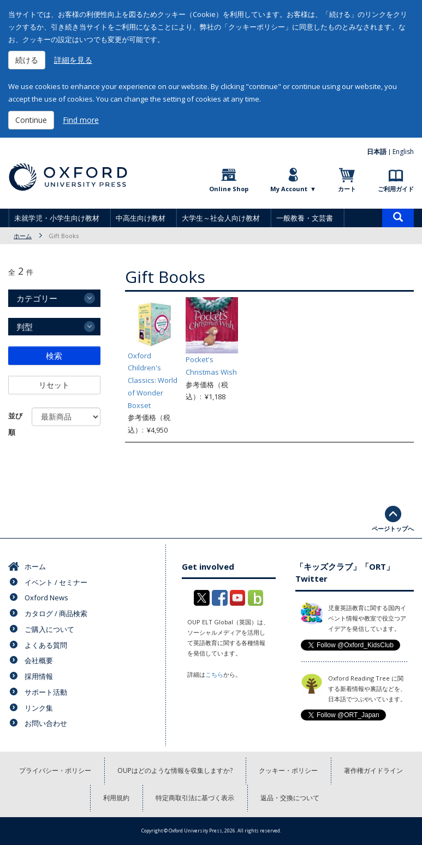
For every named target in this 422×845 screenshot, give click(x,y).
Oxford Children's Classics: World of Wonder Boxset (152, 380)
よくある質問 (46, 645)
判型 (24, 326)
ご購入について (49, 629)
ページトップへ (393, 528)
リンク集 (39, 708)
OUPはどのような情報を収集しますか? (175, 770)
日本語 (377, 151)
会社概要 (39, 660)
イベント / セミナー (56, 582)
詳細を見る (73, 60)
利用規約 (116, 797)
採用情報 (39, 676)
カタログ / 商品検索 (56, 613)
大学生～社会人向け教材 (221, 218)
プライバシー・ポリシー (55, 770)
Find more (81, 120)
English (403, 151)
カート (347, 189)
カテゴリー (36, 298)
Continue (31, 120)
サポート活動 (46, 692)
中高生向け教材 (140, 218)
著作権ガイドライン (373, 770)
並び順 (15, 424)
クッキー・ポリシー (288, 770)
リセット (54, 385)
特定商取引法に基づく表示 (195, 797)
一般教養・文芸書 (304, 218)
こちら (214, 674)
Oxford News (46, 597)
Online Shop (228, 189)
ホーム (23, 236)
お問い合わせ (46, 723)
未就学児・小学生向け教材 (56, 218)
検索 (54, 355)
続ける (26, 60)
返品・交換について (289, 797)
